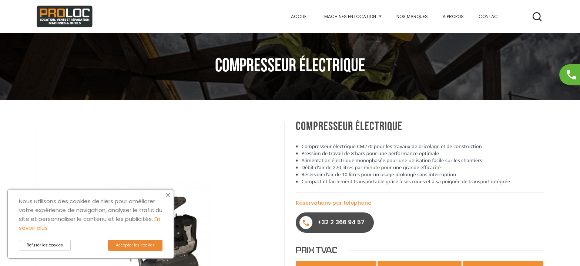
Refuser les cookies (45, 245)
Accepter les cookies (135, 245)
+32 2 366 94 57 (332, 222)
